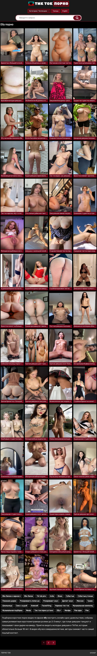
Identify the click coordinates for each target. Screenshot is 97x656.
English (64, 11)
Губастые (70, 596)
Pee (87, 610)
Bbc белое (28, 596)
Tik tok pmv (41, 596)
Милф (28, 610)
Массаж (80, 601)
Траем (90, 601)
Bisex (60, 596)
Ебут (59, 610)
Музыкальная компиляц (83, 606)
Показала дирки (9, 601)
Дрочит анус (67, 601)
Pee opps (78, 610)
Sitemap (93, 653)
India (52, 596)
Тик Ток (48, 3)
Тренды (55, 11)
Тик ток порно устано (43, 610)
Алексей (34, 606)
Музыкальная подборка (12, 610)
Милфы (68, 610)
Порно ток (6, 653)
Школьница (7, 606)
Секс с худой (21, 606)
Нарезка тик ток (62, 606)
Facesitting (46, 606)
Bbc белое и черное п (11, 596)
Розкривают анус (50, 601)
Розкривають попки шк (30, 601)
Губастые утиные (85, 596)
